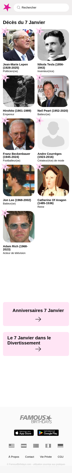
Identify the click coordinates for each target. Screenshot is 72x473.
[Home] (36, 419)
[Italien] (48, 446)
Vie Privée (46, 457)
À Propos (14, 457)
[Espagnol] (24, 446)
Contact (29, 457)
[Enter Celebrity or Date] (41, 8)
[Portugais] (36, 446)
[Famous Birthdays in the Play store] (48, 433)
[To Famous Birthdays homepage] (7, 7)
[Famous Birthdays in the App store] (24, 433)
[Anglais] (11, 446)
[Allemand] (60, 446)
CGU (60, 457)
